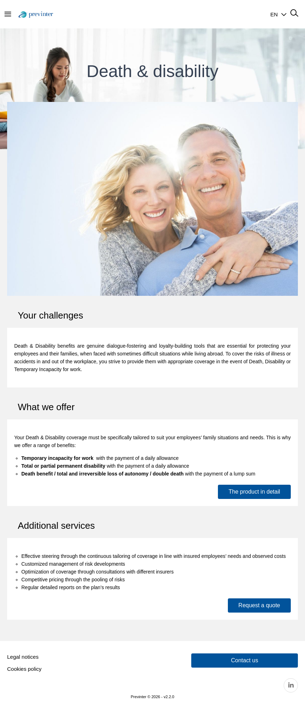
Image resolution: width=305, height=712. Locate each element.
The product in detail (254, 492)
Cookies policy (24, 669)
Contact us (244, 660)
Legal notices (22, 657)
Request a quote (259, 605)
